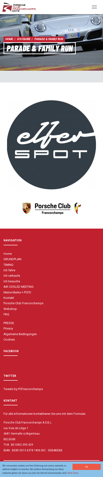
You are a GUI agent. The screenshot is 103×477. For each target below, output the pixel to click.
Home (9, 39)
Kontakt (9, 298)
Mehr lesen (72, 473)
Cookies (9, 339)
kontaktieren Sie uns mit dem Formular (59, 413)
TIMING (8, 265)
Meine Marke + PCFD (17, 292)
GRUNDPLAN (12, 259)
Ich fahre (24, 39)
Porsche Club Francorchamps (23, 303)
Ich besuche (12, 281)
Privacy (8, 328)
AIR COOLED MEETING (19, 286)
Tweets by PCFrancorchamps (23, 389)
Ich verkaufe (12, 275)
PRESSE (9, 323)
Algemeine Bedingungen (20, 334)
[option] (51, 145)
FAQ (6, 314)
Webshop (10, 309)
